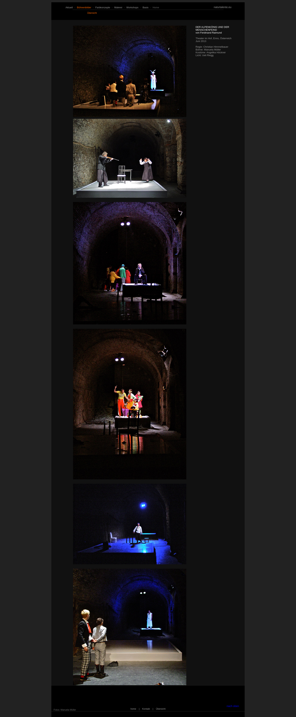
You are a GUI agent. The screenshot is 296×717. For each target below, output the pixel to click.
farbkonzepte (102, 7)
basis (145, 7)
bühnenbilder (84, 7)
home (156, 7)
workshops (132, 7)
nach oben (233, 706)
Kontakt (146, 709)
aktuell (69, 7)
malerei (118, 7)
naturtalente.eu (222, 7)
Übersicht (92, 13)
